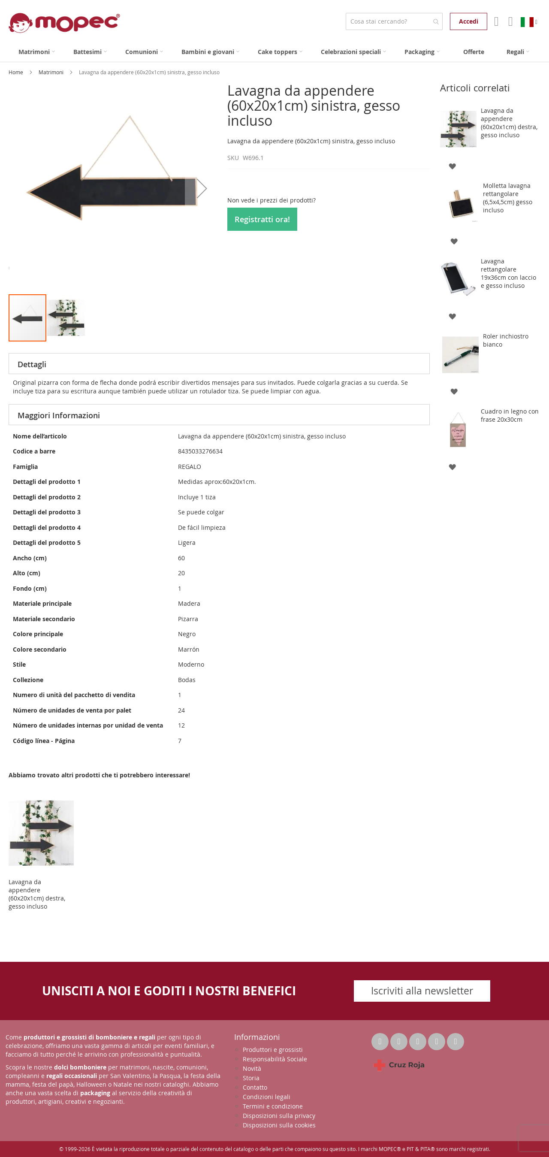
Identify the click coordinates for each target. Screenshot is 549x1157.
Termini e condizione (273, 1106)
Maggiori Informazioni (59, 415)
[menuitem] (36, 52)
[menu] (274, 52)
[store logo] (64, 23)
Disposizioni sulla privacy (279, 1116)
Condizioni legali (266, 1097)
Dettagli (32, 364)
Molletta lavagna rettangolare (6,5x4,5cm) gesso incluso (507, 197)
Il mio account (496, 21)
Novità (252, 1068)
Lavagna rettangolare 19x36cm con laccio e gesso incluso (508, 273)
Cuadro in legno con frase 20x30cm (510, 415)
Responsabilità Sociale (275, 1059)
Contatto (255, 1087)
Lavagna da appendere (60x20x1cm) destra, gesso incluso (37, 894)
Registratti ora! (262, 219)
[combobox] (394, 21)
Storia (251, 1078)
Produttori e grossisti (273, 1049)
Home (16, 72)
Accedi (468, 21)
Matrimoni (52, 72)
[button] (202, 188)
